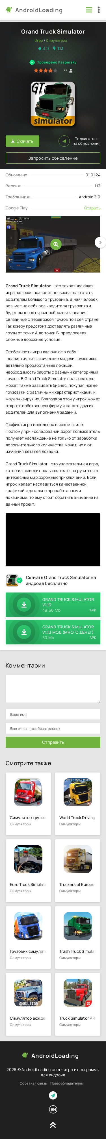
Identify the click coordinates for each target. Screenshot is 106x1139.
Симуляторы (56, 40)
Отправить (53, 742)
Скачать (22, 141)
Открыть (92, 207)
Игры (39, 40)
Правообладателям (66, 1083)
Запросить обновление (53, 158)
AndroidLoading (39, 10)
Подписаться (79, 141)
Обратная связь (33, 1083)
